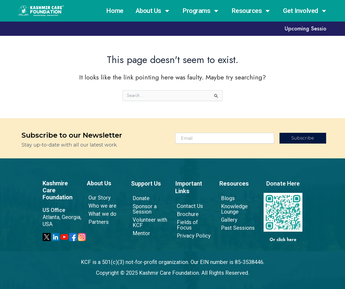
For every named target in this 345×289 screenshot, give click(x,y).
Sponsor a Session (143, 209)
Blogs (226, 198)
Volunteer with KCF (148, 222)
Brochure (186, 214)
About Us (153, 10)
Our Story (98, 197)
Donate (139, 198)
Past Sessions (236, 228)
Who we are (101, 206)
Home (114, 11)
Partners (97, 222)
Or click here (283, 239)
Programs (200, 10)
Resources (251, 10)
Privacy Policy (192, 230)
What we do (101, 214)
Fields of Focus (193, 222)
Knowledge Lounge (232, 209)
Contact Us (188, 206)
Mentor (140, 233)
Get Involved (305, 10)
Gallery (227, 220)
